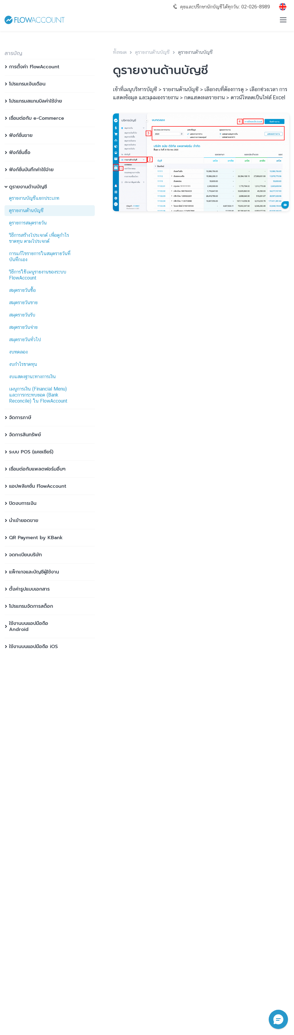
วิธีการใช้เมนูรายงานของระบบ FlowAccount (37, 275)
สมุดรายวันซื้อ (22, 290)
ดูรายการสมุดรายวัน (28, 223)
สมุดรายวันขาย (23, 302)
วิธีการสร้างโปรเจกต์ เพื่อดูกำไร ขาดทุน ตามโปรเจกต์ (39, 238)
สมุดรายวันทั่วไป (25, 339)
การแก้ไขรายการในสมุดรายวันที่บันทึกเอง (39, 256)
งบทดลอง (18, 352)
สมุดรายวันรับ (22, 315)
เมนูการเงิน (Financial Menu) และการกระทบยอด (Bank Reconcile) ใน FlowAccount (38, 395)
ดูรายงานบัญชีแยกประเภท (34, 198)
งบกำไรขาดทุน (23, 364)
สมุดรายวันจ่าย (23, 327)
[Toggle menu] (283, 20)
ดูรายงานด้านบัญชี (26, 210)
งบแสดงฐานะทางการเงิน (32, 376)
